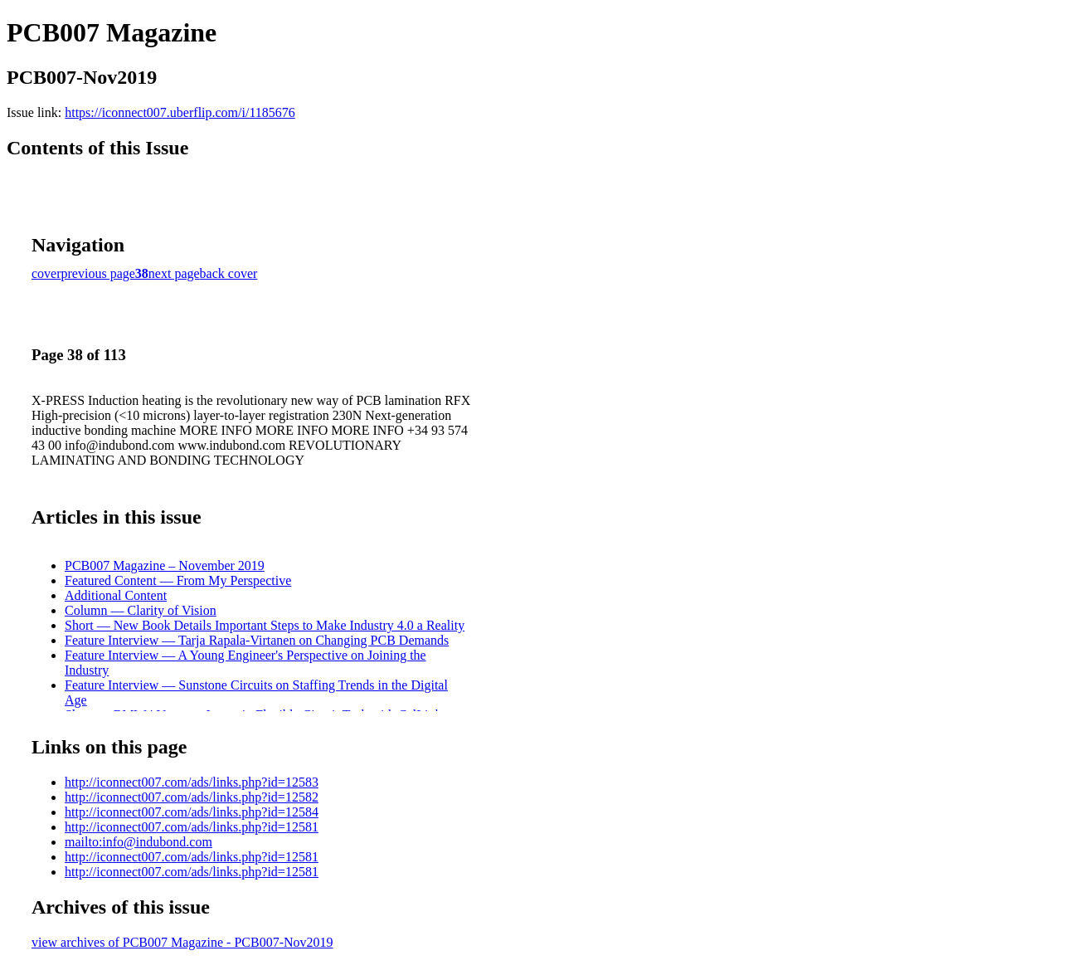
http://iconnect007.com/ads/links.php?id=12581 (191, 827)
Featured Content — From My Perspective (178, 580)
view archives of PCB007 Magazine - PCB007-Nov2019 (182, 942)
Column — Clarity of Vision (140, 610)
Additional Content (116, 595)
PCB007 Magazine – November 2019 (165, 565)
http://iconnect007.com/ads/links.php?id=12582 (191, 797)
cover (46, 273)
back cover (229, 273)
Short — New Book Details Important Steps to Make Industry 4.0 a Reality (264, 625)
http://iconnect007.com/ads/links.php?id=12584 (191, 812)
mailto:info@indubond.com (138, 842)
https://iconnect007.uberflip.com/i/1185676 (180, 112)
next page (174, 273)
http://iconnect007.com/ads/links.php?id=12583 (191, 782)
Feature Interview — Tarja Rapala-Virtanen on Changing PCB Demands (257, 640)
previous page (98, 273)
